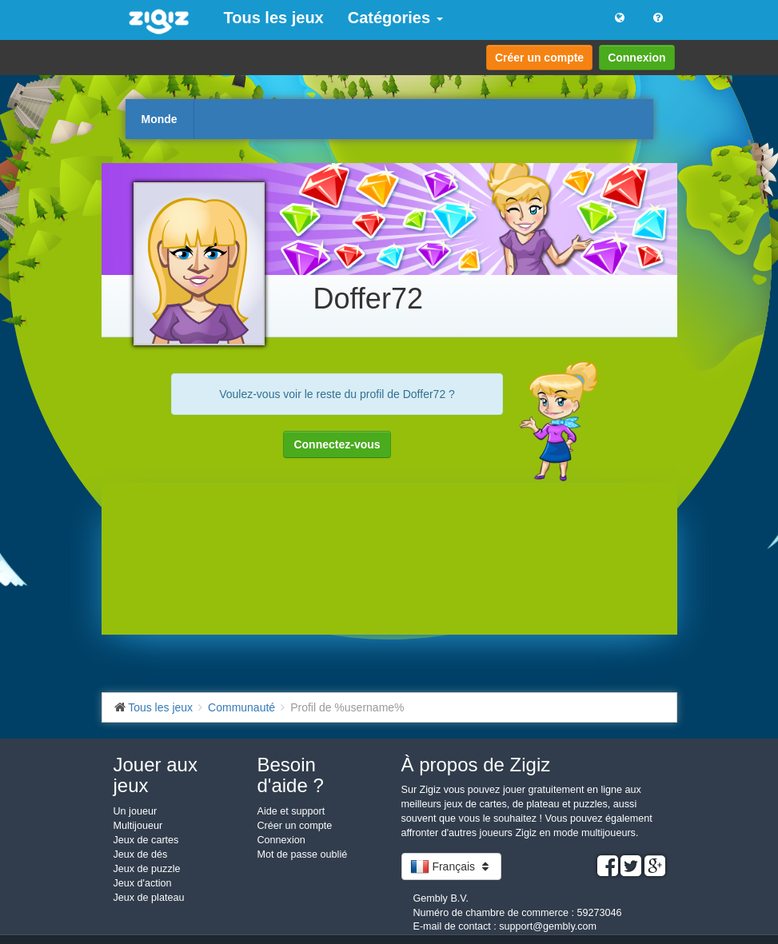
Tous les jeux (274, 17)
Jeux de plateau (149, 897)
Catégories (395, 17)
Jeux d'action (143, 883)
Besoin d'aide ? (290, 775)
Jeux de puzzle (147, 868)
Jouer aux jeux (155, 775)
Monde (160, 119)
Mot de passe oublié (302, 854)
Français (451, 866)
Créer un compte (539, 57)
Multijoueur (138, 825)
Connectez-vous (336, 444)
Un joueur (136, 811)
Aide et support (291, 811)
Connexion (636, 57)
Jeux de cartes (146, 840)
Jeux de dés (141, 854)
